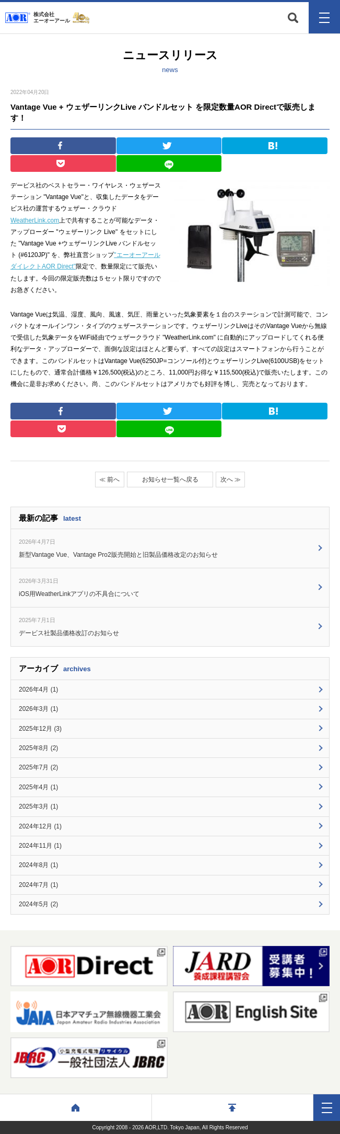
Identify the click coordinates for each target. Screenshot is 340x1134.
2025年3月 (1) (38, 806)
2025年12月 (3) (40, 728)
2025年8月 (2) (38, 748)
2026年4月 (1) (38, 689)
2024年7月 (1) (38, 885)
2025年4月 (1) (38, 787)
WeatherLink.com (34, 220)
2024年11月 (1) (40, 845)
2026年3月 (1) (38, 708)
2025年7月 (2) (38, 767)
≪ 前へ (109, 479)
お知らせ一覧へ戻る (170, 479)
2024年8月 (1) (38, 865)
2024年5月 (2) (38, 904)
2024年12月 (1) (40, 826)
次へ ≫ (230, 479)
